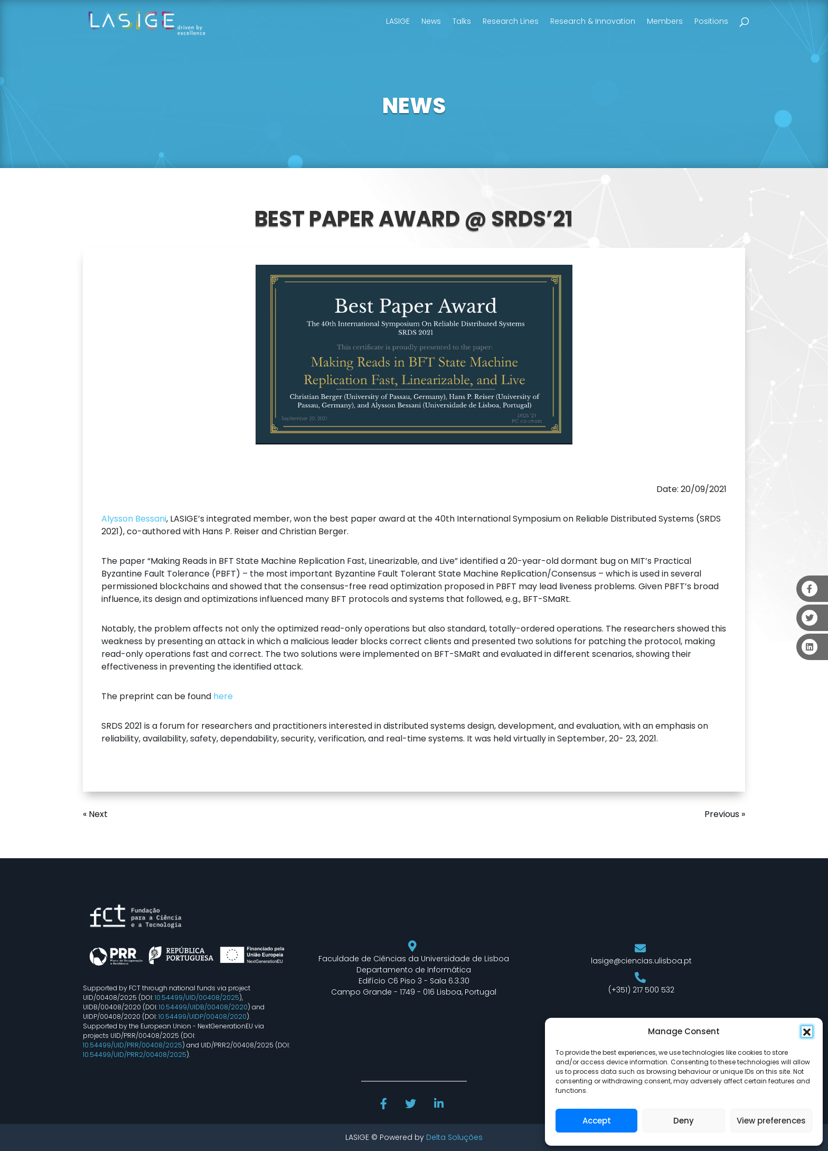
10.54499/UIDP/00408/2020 (202, 1016)
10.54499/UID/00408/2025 (197, 997)
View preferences (771, 1120)
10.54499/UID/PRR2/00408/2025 (134, 1054)
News (431, 21)
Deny (683, 1120)
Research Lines (511, 21)
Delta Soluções (454, 1137)
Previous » (724, 814)
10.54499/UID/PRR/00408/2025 (132, 1045)
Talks (462, 21)
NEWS (414, 105)
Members (665, 21)
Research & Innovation (592, 21)
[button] (807, 1031)
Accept (596, 1120)
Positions (711, 21)
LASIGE (398, 21)
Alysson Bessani (133, 519)
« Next (95, 814)
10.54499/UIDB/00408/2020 (203, 1007)
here (223, 696)
